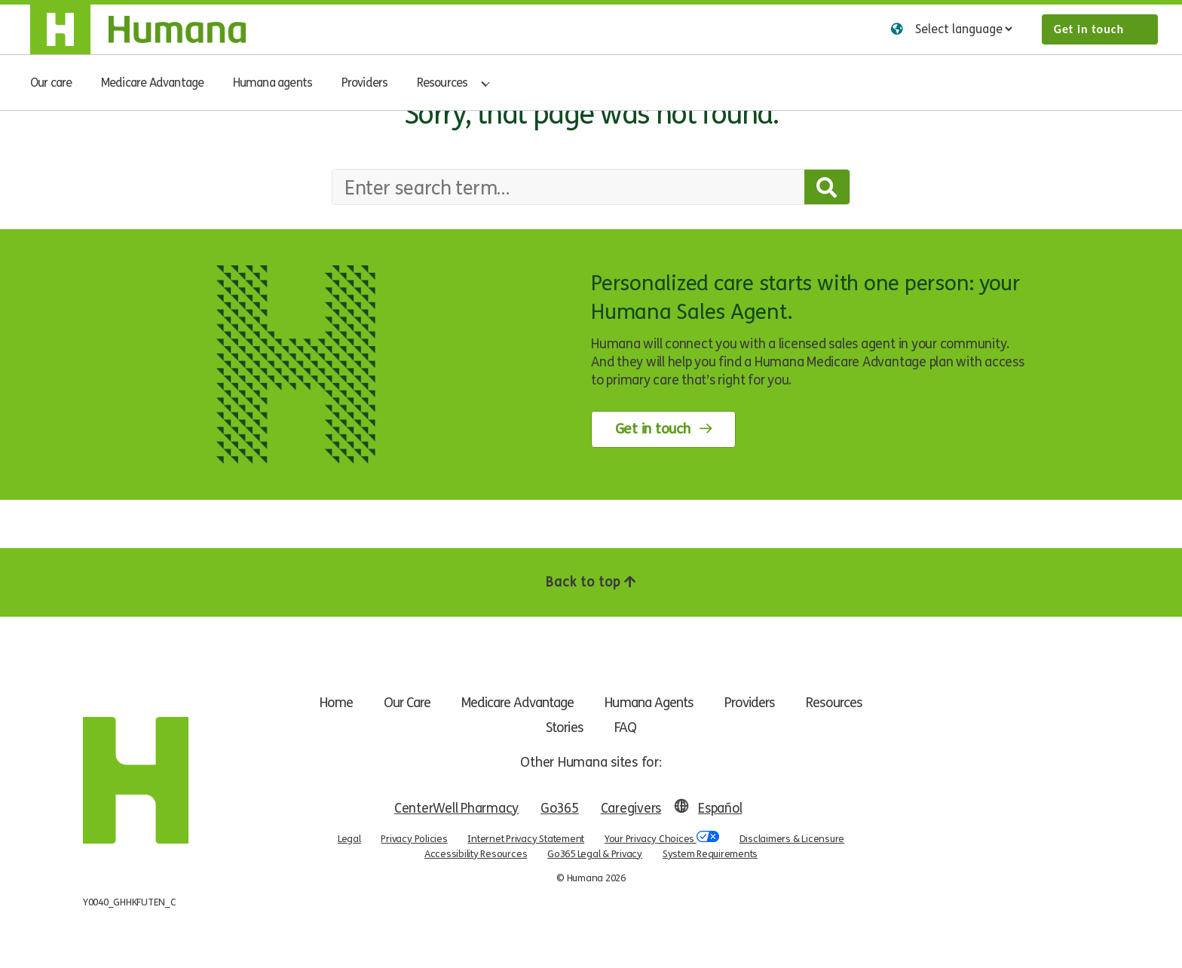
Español (720, 808)
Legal (349, 838)
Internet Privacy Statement (525, 838)
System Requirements (710, 853)
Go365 (560, 808)
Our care (51, 82)
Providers (364, 82)
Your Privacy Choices (662, 838)
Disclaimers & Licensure (792, 838)
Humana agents (273, 82)
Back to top (591, 582)
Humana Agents (653, 702)
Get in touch (1089, 29)
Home (326, 702)
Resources (442, 82)
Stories (563, 727)
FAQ (626, 727)
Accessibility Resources (475, 853)
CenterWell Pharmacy (456, 808)
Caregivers (632, 808)
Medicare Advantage (152, 82)
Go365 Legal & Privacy (594, 853)
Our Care (400, 702)
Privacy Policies (414, 838)
